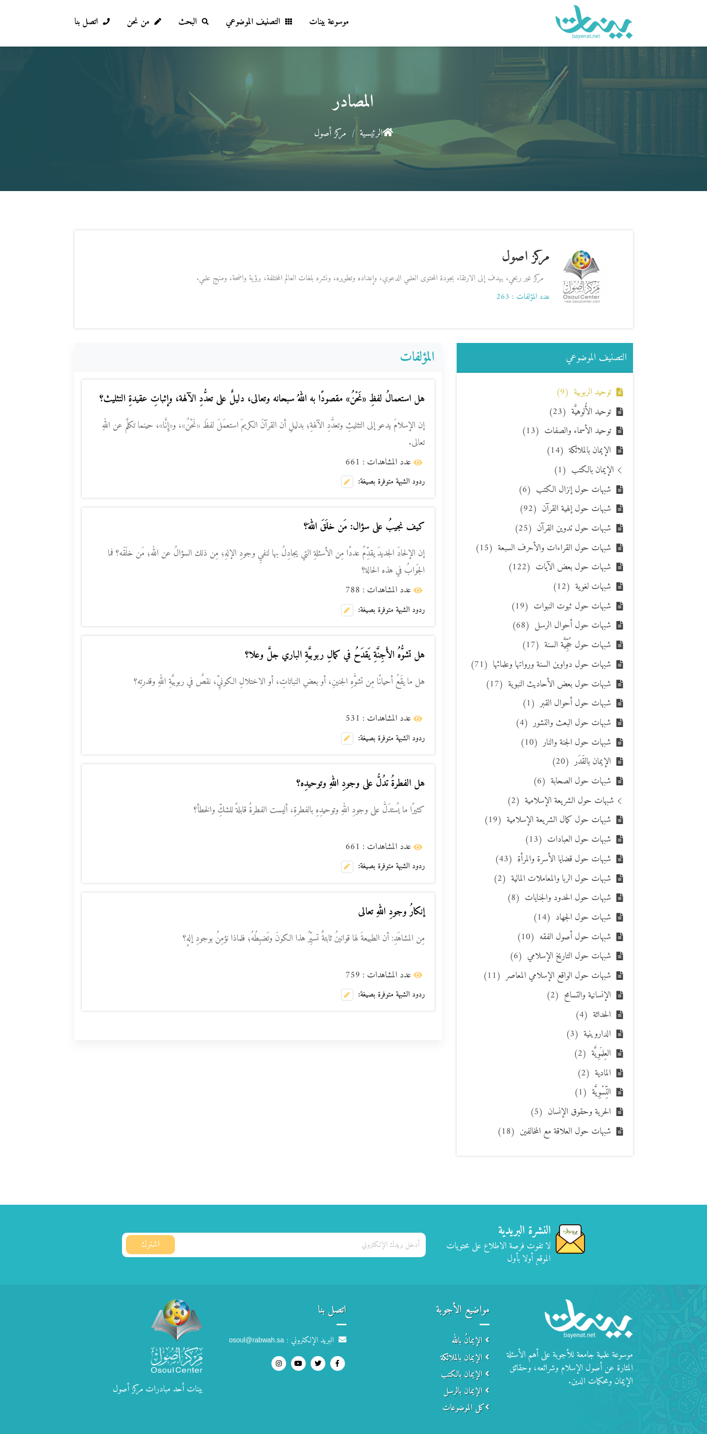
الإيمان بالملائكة (578, 450)
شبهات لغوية (582, 586)
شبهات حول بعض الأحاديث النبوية (548, 684)
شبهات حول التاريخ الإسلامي (560, 956)
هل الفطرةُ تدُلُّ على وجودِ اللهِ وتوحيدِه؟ (360, 783)
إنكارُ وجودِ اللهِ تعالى (391, 912)
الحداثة (593, 1014)
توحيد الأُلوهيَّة (580, 411)
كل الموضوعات (465, 1408)
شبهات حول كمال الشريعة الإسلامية (547, 819)
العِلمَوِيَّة (592, 1053)
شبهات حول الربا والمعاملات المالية (552, 878)
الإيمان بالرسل (466, 1391)
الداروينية (588, 1034)
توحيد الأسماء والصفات (566, 430)
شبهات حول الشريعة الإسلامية (560, 800)
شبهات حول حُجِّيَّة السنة (566, 645)
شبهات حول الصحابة (572, 781)
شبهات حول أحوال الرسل (561, 625)
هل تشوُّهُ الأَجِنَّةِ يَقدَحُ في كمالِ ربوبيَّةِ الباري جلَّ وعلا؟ (335, 655)
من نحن (144, 21)
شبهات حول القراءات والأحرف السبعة (543, 548)
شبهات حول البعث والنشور (563, 722)
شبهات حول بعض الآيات (559, 567)
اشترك (150, 1245)
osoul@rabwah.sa (256, 1340)
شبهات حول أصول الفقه (564, 937)
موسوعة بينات (329, 21)
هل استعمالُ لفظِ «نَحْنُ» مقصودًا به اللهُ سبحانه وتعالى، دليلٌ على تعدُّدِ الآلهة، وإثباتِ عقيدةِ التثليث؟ (262, 399)
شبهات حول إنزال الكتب (564, 489)
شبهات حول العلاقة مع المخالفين (554, 1131)
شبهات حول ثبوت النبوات (561, 606)
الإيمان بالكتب (584, 470)
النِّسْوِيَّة (592, 1092)
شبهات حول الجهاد (572, 917)
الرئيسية (376, 133)
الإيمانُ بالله (470, 1341)
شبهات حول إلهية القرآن (565, 508)
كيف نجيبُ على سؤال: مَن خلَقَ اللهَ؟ (364, 526)
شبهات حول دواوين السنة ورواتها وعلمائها (540, 664)
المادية (594, 1073)
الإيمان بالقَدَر (581, 761)
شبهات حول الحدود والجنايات (559, 897)
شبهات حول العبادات (568, 839)
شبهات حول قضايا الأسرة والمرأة (553, 859)
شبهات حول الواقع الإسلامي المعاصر (547, 975)
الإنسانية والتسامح (578, 995)
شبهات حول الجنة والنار (565, 742)
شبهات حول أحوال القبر (566, 703)
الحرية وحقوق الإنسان (570, 1111)
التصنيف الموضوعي (259, 21)
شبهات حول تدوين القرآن (562, 528)
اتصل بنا (92, 21)
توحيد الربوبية (583, 392)
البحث (193, 21)
